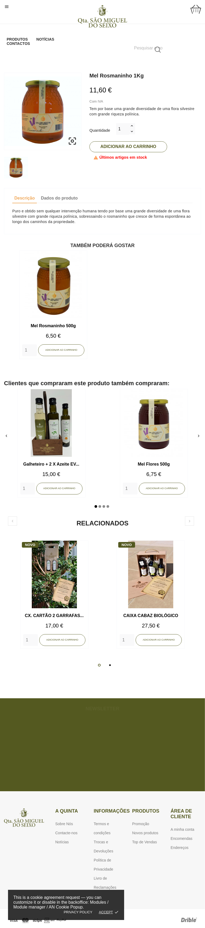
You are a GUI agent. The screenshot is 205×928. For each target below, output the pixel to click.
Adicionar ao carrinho (128, 146)
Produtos (17, 39)
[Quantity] (29, 350)
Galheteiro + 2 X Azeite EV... (51, 464)
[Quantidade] (122, 129)
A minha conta (182, 829)
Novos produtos (145, 833)
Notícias (45, 39)
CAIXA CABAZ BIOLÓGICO (150, 615)
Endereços (179, 847)
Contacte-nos (66, 833)
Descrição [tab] (24, 198)
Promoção (140, 824)
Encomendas (181, 838)
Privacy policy (78, 912)
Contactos (18, 43)
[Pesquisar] (148, 48)
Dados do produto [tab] (59, 198)
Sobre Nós (64, 824)
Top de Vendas (144, 842)
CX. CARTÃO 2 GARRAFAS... (54, 615)
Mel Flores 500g (154, 464)
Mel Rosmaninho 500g (53, 325)
